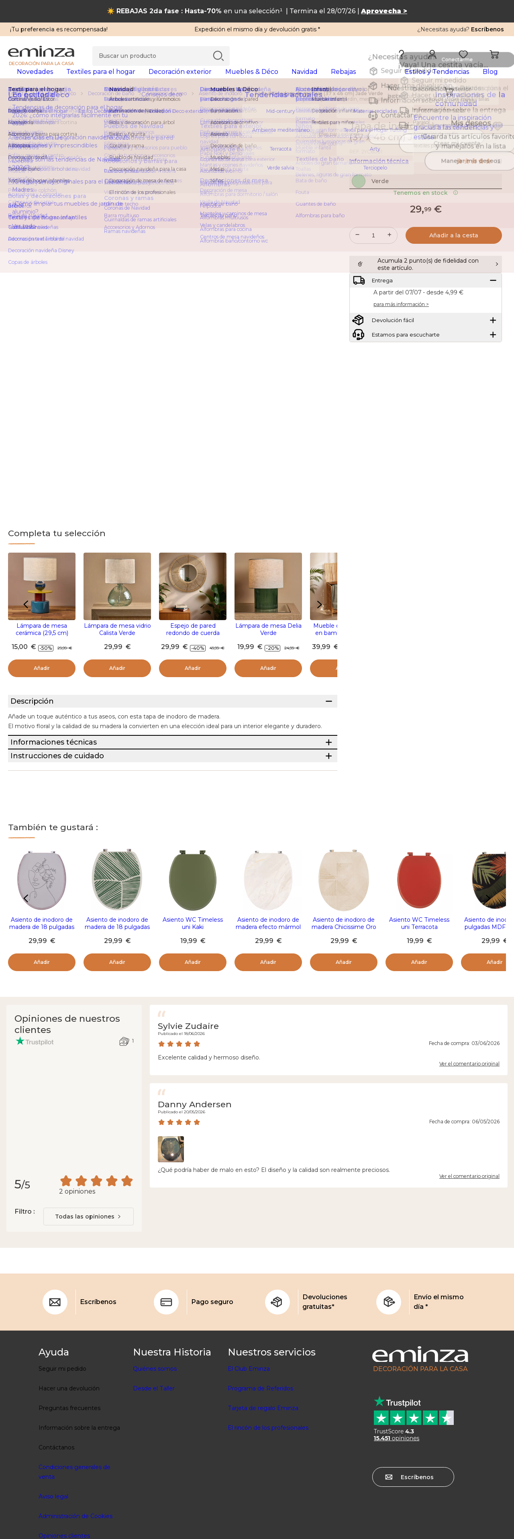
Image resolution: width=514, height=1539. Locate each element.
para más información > (401, 354)
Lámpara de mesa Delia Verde (268, 642)
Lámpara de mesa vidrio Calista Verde (117, 642)
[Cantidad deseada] (373, 265)
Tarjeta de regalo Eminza (263, 1466)
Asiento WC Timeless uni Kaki (193, 981)
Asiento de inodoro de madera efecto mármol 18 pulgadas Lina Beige (268, 985)
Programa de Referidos (260, 1446)
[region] (257, 106)
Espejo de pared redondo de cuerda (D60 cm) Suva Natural (192, 646)
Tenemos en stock (425, 223)
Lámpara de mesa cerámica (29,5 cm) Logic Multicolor (42, 646)
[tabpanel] (195, 79)
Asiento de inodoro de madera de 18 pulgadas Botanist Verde (117, 985)
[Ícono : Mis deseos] (497, 139)
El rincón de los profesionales (268, 1485)
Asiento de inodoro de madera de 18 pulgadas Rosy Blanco (41, 985)
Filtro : (24, 1269)
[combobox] (88, 1274)
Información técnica (379, 174)
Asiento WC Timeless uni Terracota (419, 981)
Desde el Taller (154, 1446)
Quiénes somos (155, 1426)
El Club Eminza (249, 1426)
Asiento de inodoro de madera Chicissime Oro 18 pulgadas (344, 985)
